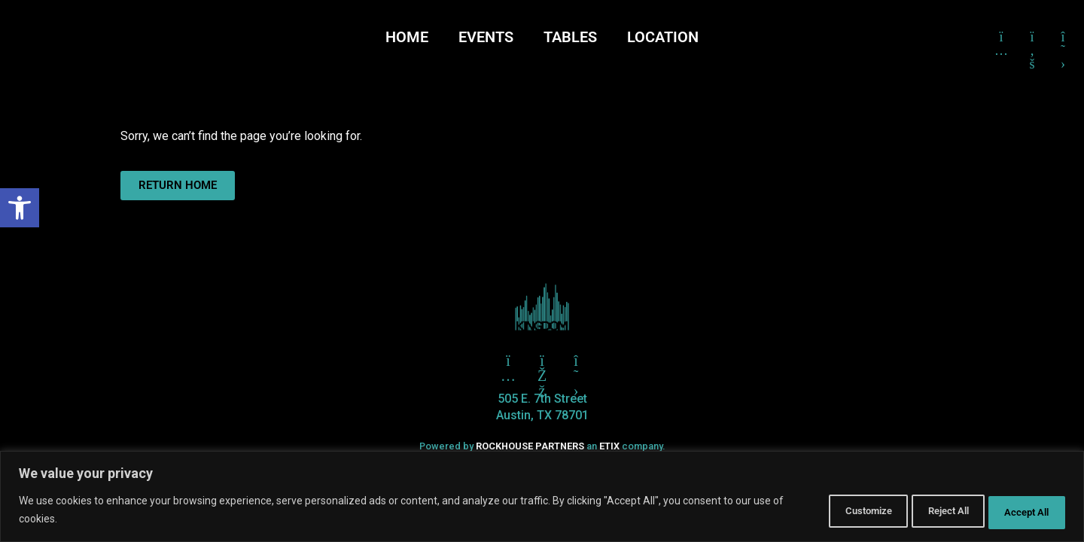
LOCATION (663, 37)
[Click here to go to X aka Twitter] (576, 361)
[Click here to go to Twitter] (508, 361)
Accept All (1019, 511)
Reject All (922, 511)
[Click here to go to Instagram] (1001, 36)
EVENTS (485, 37)
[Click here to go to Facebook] (1032, 36)
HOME (406, 37)
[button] (19, 207)
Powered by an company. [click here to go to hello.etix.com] (542, 446)
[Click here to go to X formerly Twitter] (1062, 36)
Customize (824, 511)
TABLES (570, 37)
